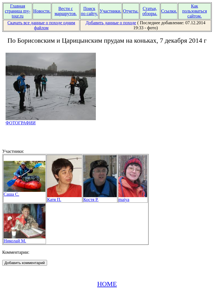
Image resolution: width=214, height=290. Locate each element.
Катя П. (64, 197)
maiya (132, 197)
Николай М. (24, 239)
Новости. (41, 11)
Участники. (110, 11)
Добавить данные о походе (111, 22)
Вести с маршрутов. (66, 11)
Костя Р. (100, 197)
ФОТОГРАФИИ (51, 121)
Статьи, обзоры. (149, 11)
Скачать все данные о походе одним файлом (41, 25)
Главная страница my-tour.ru (17, 11)
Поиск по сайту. (89, 11)
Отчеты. (130, 11)
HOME (107, 283)
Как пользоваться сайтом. (194, 11)
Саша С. (24, 192)
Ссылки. (169, 11)
